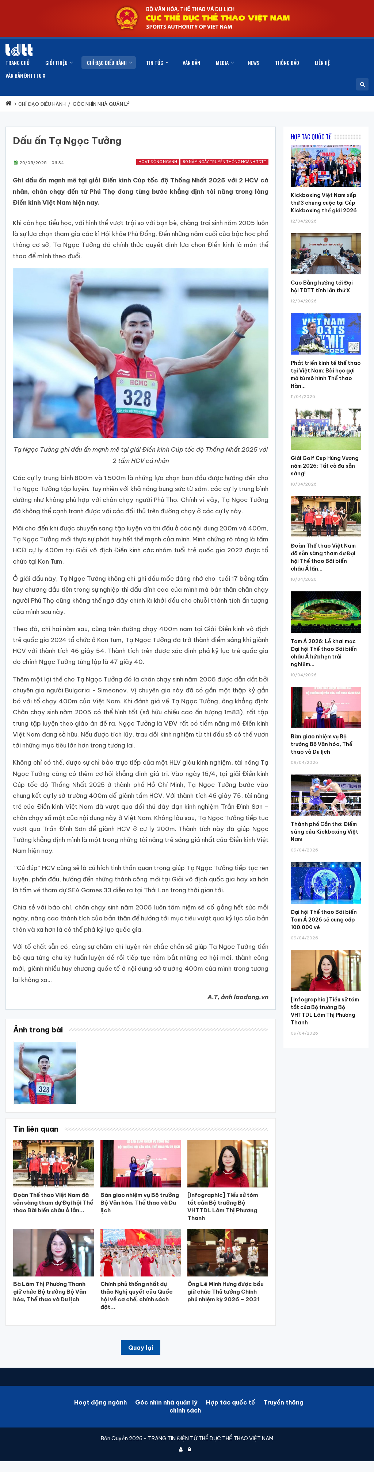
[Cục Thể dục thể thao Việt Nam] (19, 50)
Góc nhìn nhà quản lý (166, 1402)
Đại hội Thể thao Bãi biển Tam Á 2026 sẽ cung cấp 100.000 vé (324, 920)
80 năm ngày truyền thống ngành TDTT (224, 161)
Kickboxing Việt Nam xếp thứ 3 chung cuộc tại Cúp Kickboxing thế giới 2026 (324, 203)
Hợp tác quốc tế (230, 1402)
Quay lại (140, 1347)
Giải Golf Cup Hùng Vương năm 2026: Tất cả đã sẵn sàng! (325, 466)
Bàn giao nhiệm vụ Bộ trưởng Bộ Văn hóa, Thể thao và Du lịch (321, 744)
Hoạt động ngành (157, 161)
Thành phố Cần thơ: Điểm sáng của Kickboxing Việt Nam (324, 832)
